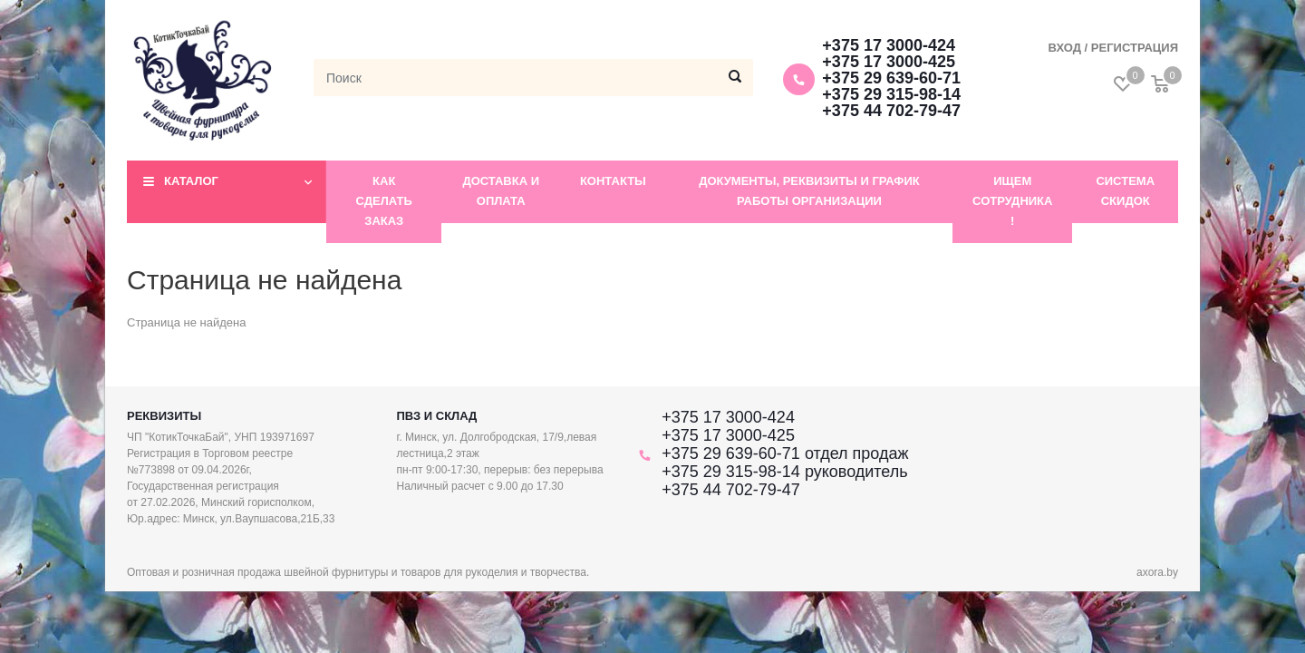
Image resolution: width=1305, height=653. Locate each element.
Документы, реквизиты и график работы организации (809, 191)
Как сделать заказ (384, 201)
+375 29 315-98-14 (891, 94)
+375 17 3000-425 (888, 62)
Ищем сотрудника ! (1012, 201)
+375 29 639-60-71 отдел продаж (785, 453)
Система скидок (1125, 191)
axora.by (1157, 572)
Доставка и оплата (500, 191)
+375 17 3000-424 (888, 45)
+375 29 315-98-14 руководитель (784, 472)
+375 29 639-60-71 (891, 78)
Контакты (613, 181)
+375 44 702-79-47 (891, 110)
